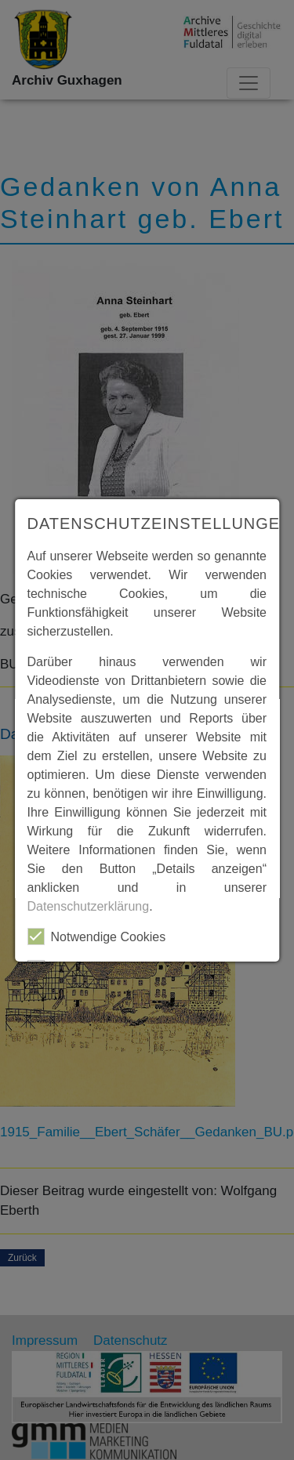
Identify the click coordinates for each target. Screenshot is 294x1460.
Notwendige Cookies (96, 936)
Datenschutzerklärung (88, 906)
